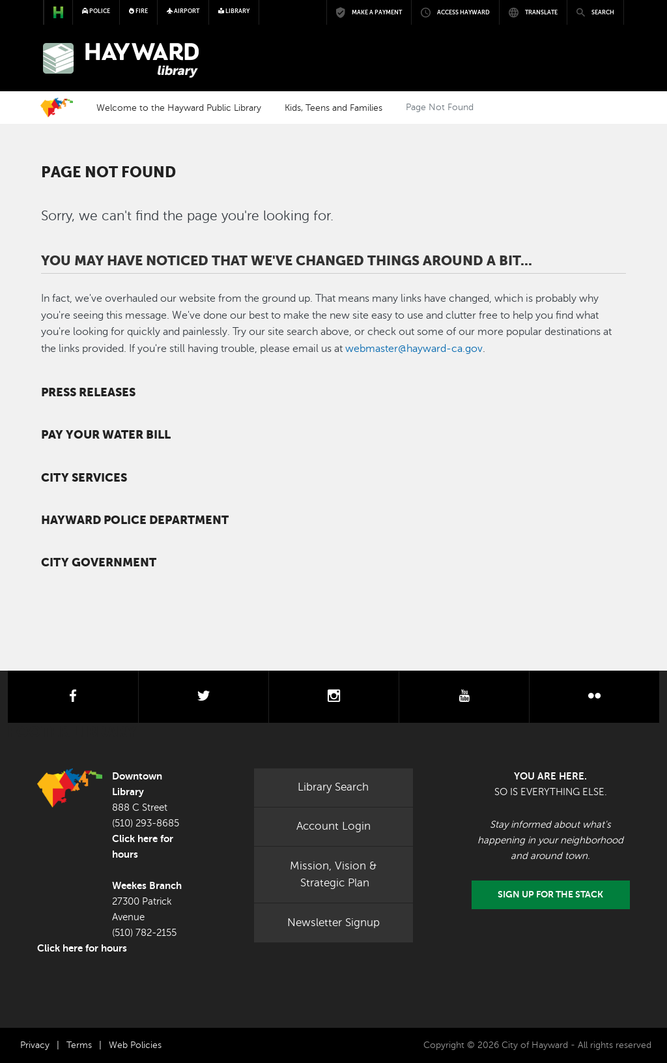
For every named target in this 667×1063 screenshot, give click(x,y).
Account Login (333, 826)
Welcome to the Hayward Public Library (178, 107)
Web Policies (135, 1045)
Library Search (333, 787)
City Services (84, 477)
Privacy (35, 1045)
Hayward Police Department (135, 520)
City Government (98, 562)
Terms (79, 1045)
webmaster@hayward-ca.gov (414, 349)
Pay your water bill (106, 434)
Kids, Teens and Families (333, 107)
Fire (138, 11)
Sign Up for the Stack (550, 894)
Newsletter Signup (333, 922)
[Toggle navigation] (606, 61)
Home (56, 107)
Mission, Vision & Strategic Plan (333, 874)
